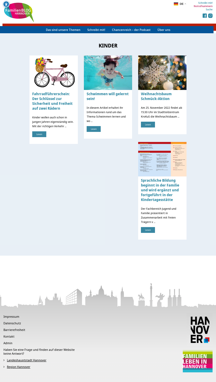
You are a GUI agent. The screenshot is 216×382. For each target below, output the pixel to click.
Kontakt (8, 336)
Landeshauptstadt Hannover (26, 360)
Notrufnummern (203, 6)
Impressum (11, 316)
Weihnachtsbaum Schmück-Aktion (156, 96)
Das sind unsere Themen (63, 30)
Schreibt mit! (205, 2)
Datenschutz (12, 323)
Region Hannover (18, 367)
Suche (209, 9)
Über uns (163, 30)
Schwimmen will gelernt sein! (108, 96)
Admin (7, 343)
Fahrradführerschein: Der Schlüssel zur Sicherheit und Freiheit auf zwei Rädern (52, 101)
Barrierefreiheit (14, 330)
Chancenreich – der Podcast (131, 30)
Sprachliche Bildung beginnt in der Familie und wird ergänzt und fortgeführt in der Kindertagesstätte (160, 190)
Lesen (39, 134)
